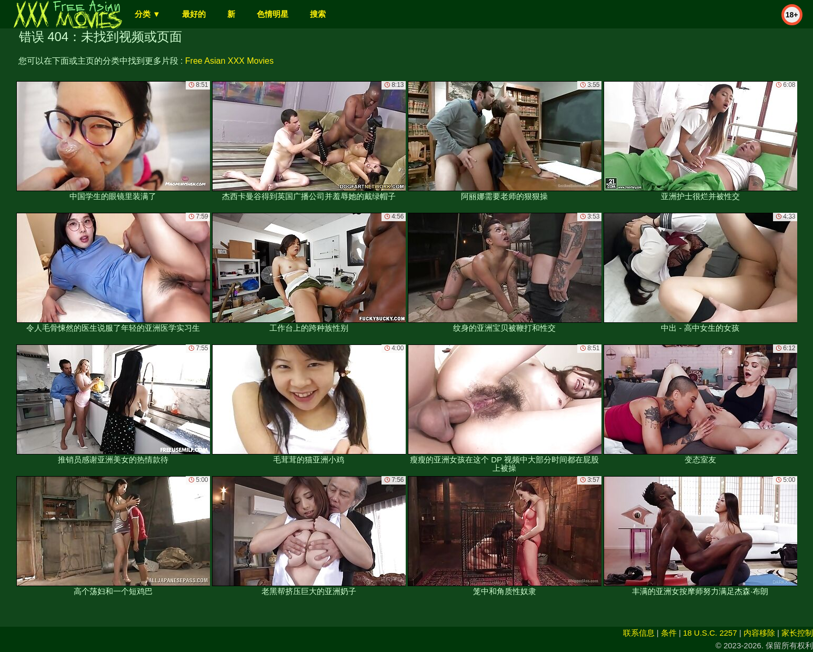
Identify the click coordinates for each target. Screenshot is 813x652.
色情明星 (272, 13)
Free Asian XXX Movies (229, 60)
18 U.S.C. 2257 (710, 632)
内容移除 (759, 632)
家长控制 (797, 632)
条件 (669, 632)
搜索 (318, 13)
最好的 (194, 13)
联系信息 (639, 632)
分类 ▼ (147, 13)
